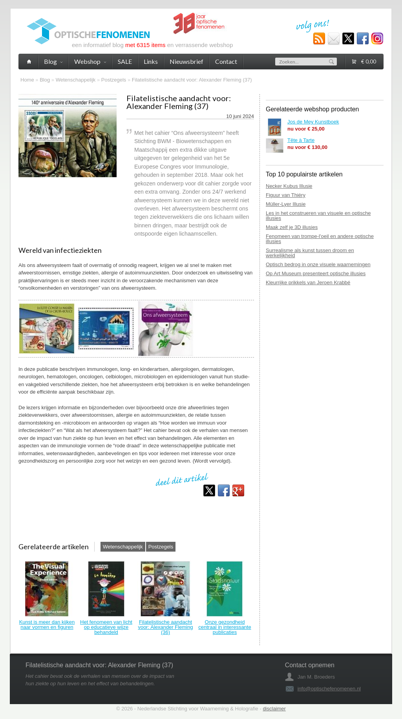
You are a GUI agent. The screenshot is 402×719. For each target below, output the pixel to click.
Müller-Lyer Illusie (285, 204)
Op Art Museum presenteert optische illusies (315, 273)
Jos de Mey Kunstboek (313, 122)
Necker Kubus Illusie (289, 186)
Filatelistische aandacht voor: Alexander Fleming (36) (165, 627)
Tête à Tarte (300, 140)
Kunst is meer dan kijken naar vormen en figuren (47, 624)
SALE (125, 61)
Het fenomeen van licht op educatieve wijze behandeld (106, 627)
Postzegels (113, 80)
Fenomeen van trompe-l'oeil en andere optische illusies (320, 239)
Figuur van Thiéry (285, 195)
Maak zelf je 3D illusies (292, 227)
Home (27, 80)
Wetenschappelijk (76, 80)
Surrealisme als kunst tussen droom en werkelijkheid (310, 253)
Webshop (90, 61)
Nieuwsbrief (186, 61)
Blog (45, 80)
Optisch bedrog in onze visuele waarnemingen (318, 264)
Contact (226, 61)
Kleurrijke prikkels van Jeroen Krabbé (308, 282)
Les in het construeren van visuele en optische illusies (318, 216)
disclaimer (274, 709)
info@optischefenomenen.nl (329, 689)
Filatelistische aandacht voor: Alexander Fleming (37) (192, 80)
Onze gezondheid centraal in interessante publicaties (224, 627)
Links (151, 61)
